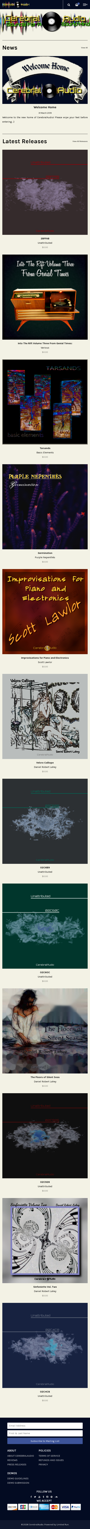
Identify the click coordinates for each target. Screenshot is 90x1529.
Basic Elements (45, 452)
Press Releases (16, 1464)
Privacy (43, 1464)
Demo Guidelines (17, 1478)
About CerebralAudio (20, 1455)
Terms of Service (49, 1455)
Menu (85, 4)
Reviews (12, 1460)
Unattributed (45, 242)
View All (84, 48)
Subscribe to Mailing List (45, 1441)
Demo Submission (18, 1482)
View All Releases (80, 141)
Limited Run (63, 1524)
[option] (45, 22)
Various (45, 347)
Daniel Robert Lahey (45, 767)
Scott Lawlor (45, 662)
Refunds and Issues (51, 1460)
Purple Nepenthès (45, 557)
